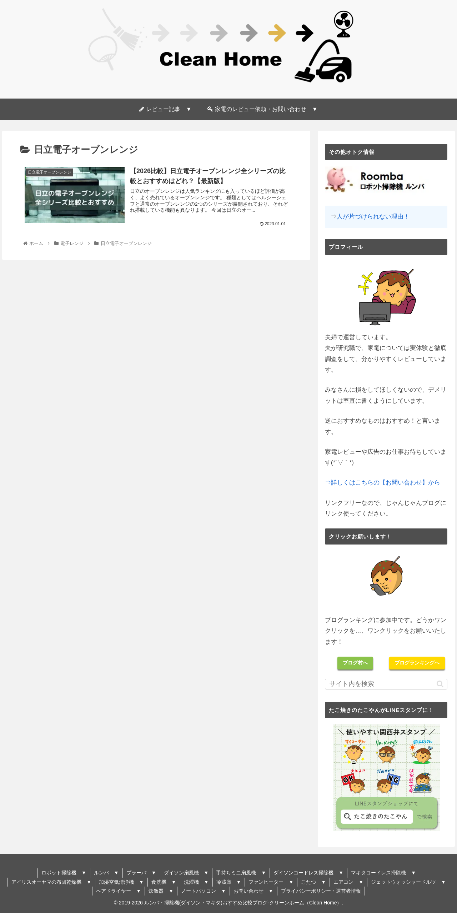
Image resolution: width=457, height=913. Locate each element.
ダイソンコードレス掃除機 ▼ (308, 873)
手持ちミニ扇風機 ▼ (241, 873)
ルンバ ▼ (106, 873)
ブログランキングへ (417, 663)
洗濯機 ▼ (196, 882)
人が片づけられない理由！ (373, 216)
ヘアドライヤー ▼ (118, 891)
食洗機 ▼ (163, 882)
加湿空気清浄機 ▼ (121, 882)
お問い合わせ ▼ (253, 891)
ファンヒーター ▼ (270, 882)
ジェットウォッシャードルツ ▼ (408, 882)
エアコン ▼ (348, 882)
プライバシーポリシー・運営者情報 (321, 891)
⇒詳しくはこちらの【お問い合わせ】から (382, 482)
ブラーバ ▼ (141, 873)
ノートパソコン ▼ (203, 891)
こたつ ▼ (313, 882)
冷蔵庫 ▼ (228, 882)
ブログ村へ (355, 663)
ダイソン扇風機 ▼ (186, 873)
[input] (386, 684)
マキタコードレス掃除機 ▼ (383, 873)
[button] (440, 684)
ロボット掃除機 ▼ (63, 873)
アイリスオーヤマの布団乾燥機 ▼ (51, 882)
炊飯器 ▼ (161, 891)
